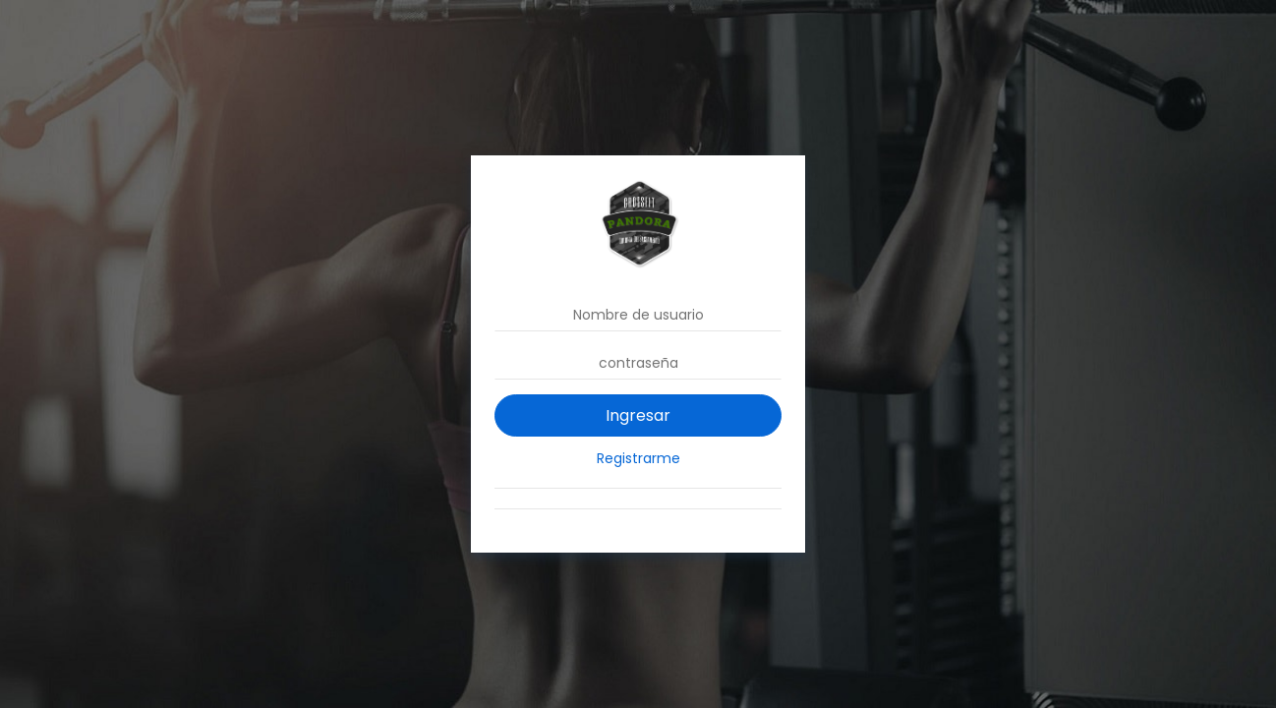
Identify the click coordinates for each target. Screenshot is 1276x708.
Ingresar (638, 415)
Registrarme (638, 458)
